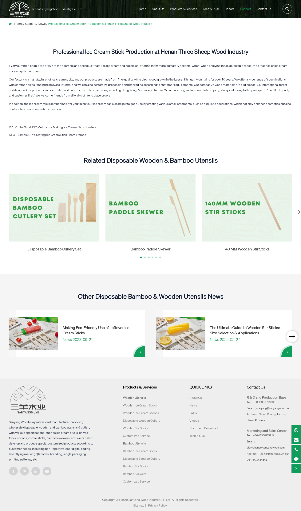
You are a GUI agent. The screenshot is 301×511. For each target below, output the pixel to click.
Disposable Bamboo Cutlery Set (54, 249)
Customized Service (136, 439)
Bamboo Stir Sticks (135, 470)
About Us (158, 9)
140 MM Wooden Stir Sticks (246, 249)
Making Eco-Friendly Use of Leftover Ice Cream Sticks (96, 330)
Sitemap (138, 509)
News (42, 24)
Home (142, 9)
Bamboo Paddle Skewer (150, 249)
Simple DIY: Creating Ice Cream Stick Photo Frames (52, 135)
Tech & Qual (211, 9)
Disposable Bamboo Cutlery (141, 462)
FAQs (193, 417)
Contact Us (264, 9)
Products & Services (183, 9)
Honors (229, 9)
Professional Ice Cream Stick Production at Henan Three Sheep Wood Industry (100, 24)
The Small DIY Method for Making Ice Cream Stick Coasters (57, 127)
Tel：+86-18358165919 (260, 439)
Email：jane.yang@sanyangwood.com (269, 412)
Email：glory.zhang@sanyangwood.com (266, 448)
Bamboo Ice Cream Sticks (140, 455)
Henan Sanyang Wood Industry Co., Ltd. (145, 503)
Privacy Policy (157, 509)
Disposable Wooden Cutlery (141, 424)
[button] (141, 257)
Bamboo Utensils (134, 447)
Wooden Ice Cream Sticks (140, 409)
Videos (194, 424)
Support (245, 9)
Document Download (203, 432)
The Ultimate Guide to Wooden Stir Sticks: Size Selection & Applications (245, 330)
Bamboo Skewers (134, 477)
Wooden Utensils (134, 401)
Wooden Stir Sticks (135, 432)
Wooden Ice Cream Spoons (141, 417)
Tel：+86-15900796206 (261, 405)
